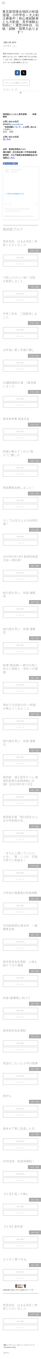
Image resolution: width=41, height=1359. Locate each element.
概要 (5, 1345)
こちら (8, 139)
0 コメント (20, 264)
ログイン (6, 1353)
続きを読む (20, 257)
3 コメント (20, 300)
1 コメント (20, 543)
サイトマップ (30, 1345)
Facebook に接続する (10, 163)
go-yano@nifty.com (16, 124)
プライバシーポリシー (16, 1345)
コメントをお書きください (16, 82)
